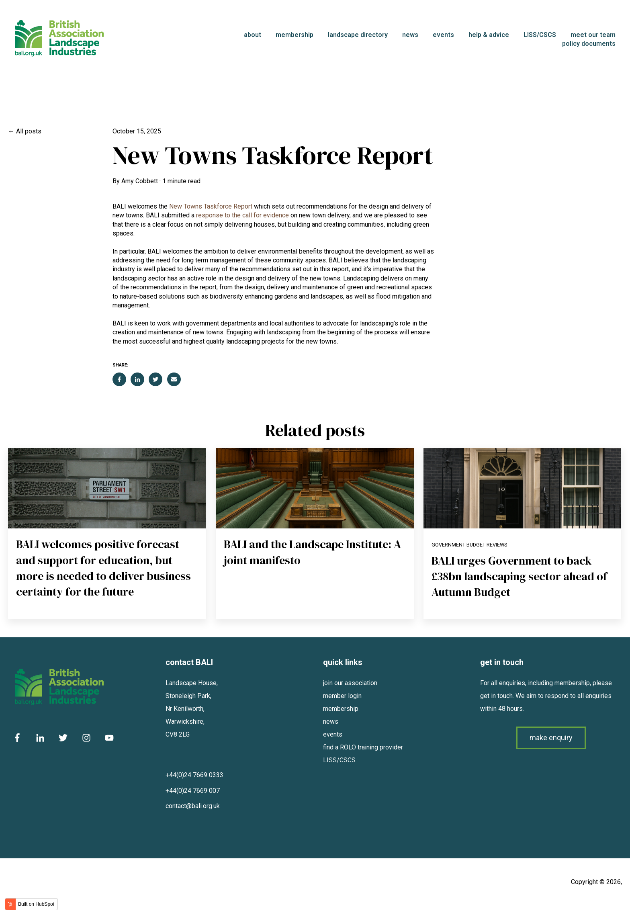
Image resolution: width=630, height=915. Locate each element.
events (443, 35)
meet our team (593, 35)
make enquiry (551, 737)
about (252, 35)
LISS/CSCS (540, 35)
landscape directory (358, 35)
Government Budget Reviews (469, 545)
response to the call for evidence (242, 215)
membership (294, 35)
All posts (28, 131)
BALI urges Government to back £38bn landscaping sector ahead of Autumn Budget (519, 576)
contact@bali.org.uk (193, 806)
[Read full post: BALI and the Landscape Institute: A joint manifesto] (315, 488)
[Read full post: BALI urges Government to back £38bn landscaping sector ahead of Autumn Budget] (522, 488)
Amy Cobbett (139, 181)
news (410, 35)
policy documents (589, 43)
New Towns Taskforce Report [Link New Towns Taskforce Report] (210, 206)
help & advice (488, 35)
